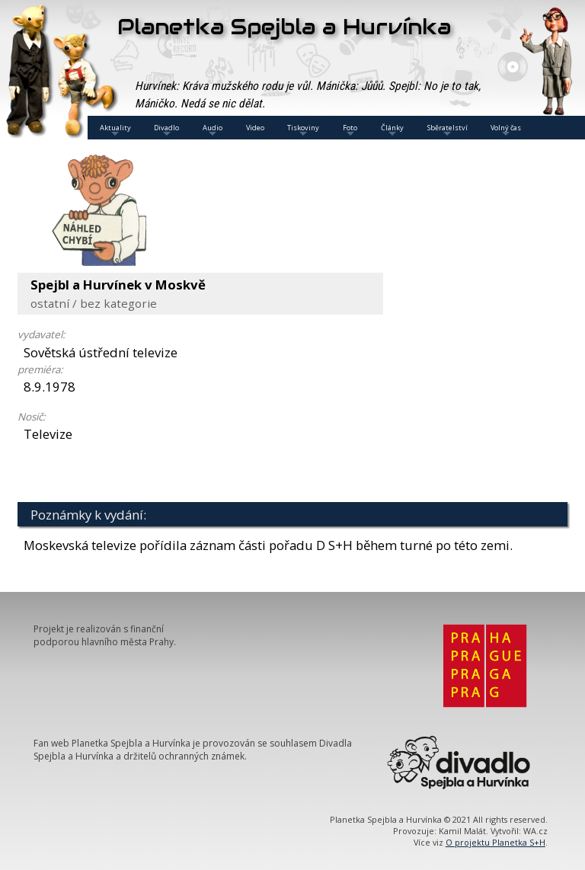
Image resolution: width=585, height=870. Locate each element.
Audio (212, 131)
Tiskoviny (303, 131)
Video (255, 128)
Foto (350, 131)
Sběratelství (447, 131)
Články (392, 131)
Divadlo (166, 131)
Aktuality (115, 131)
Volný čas (506, 131)
